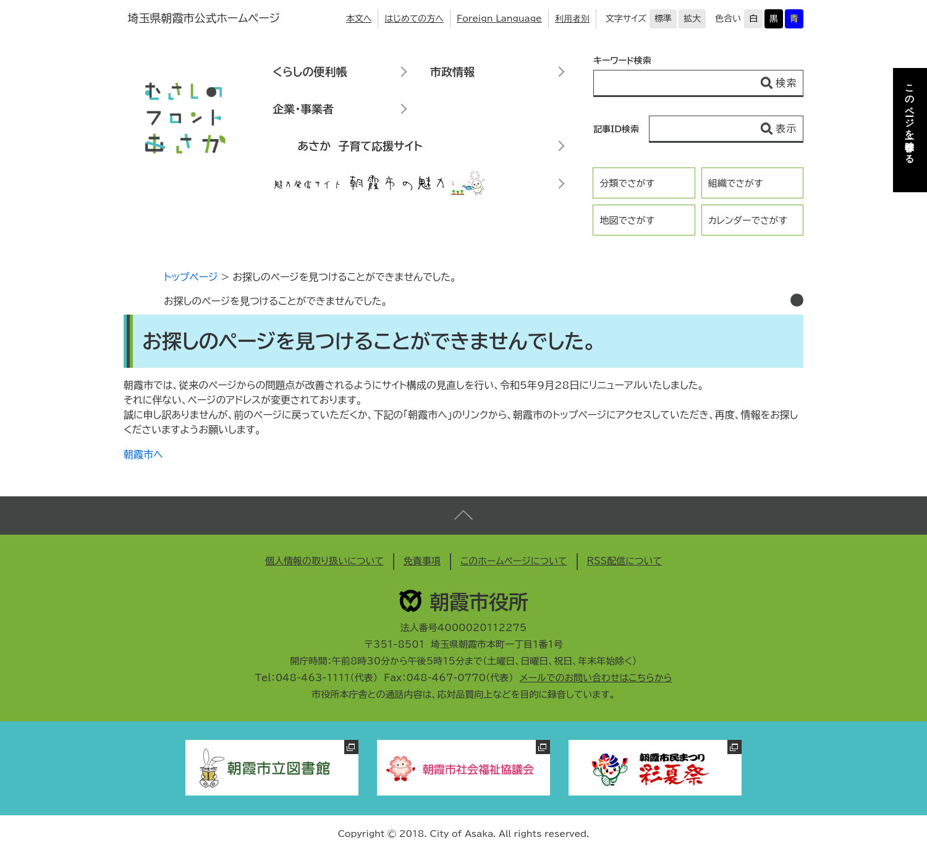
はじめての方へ (414, 18)
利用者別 (572, 18)
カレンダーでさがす (747, 220)
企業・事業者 (303, 108)
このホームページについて (513, 561)
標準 (663, 18)
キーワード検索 (622, 60)
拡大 (692, 18)
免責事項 (422, 561)
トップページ (191, 277)
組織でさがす (735, 183)
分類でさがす (626, 183)
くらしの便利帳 (310, 71)
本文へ (359, 18)
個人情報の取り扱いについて (324, 561)
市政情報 (452, 71)
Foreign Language (499, 18)
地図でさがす (626, 220)
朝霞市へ (143, 454)
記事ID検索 (616, 129)
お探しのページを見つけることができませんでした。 (275, 301)
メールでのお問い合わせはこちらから (596, 677)
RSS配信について (624, 561)
